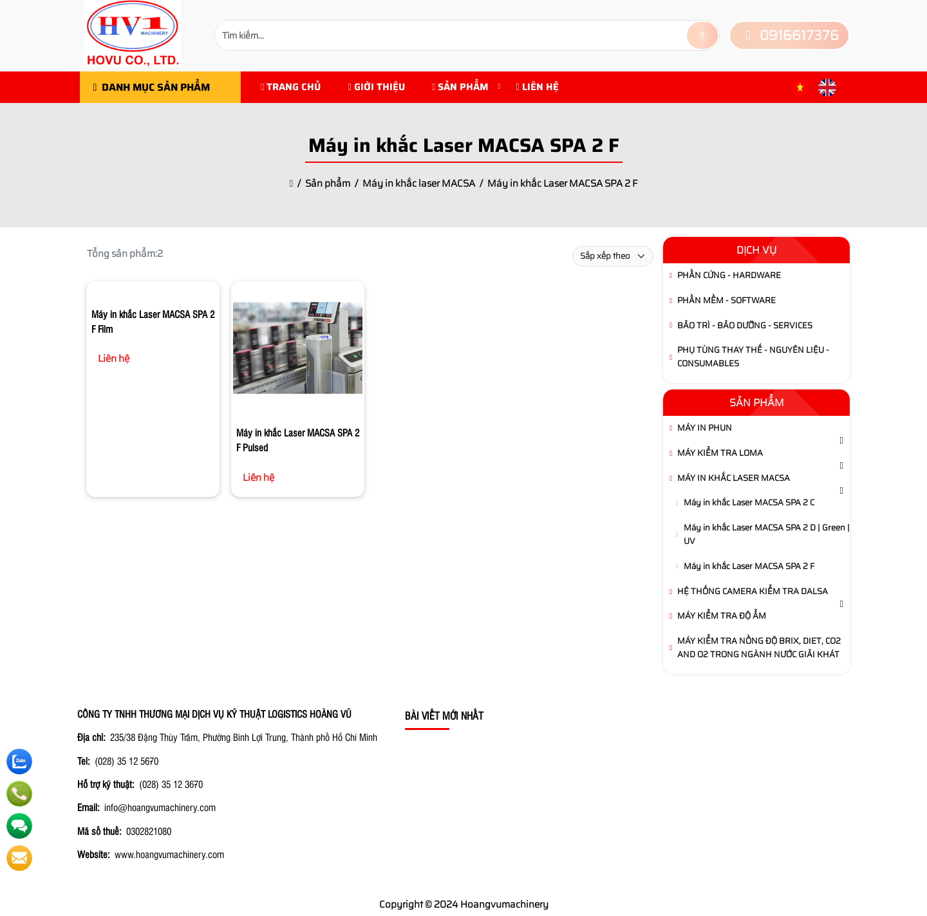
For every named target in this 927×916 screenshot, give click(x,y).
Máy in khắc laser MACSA (733, 478)
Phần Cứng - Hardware (729, 275)
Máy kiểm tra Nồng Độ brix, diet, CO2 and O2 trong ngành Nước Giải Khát (759, 647)
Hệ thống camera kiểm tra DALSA (752, 591)
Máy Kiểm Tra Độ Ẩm (721, 615)
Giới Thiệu (376, 87)
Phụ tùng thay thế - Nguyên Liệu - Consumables (753, 356)
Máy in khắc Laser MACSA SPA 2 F (749, 566)
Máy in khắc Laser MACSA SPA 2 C (749, 502)
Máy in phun (704, 428)
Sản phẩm (460, 87)
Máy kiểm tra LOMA (720, 453)
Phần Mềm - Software (726, 300)
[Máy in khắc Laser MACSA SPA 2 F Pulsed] (297, 350)
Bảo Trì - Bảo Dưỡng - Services (744, 325)
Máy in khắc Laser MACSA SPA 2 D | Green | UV (767, 534)
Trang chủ (291, 87)
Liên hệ (537, 87)
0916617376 (789, 35)
